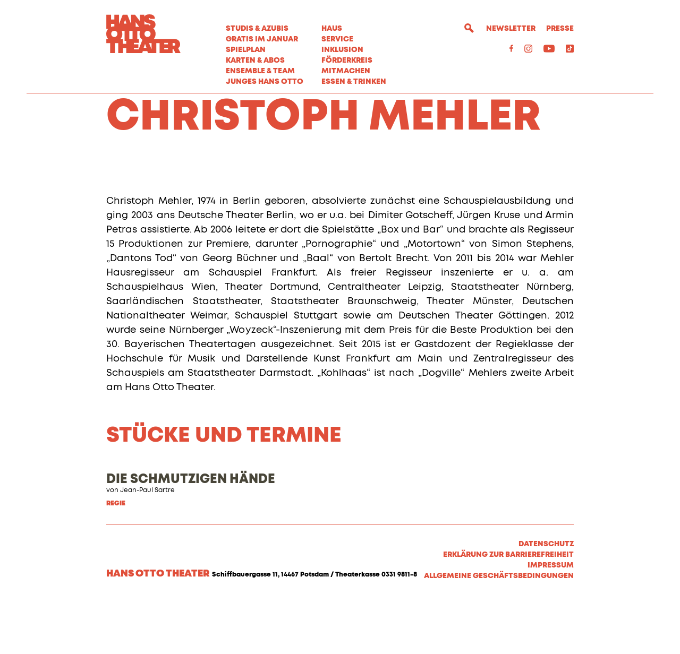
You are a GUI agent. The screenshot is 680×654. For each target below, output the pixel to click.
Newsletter (511, 28)
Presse (560, 28)
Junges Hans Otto (264, 81)
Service (337, 39)
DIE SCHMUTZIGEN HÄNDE (190, 532)
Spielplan (246, 50)
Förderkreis (346, 60)
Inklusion (342, 50)
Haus (331, 28)
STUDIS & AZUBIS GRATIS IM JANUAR (262, 34)
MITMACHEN (345, 71)
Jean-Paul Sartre (147, 543)
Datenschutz (546, 596)
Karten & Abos (255, 60)
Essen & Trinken (353, 81)
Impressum (551, 618)
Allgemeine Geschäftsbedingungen (499, 628)
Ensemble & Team (260, 71)
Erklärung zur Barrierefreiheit (508, 607)
